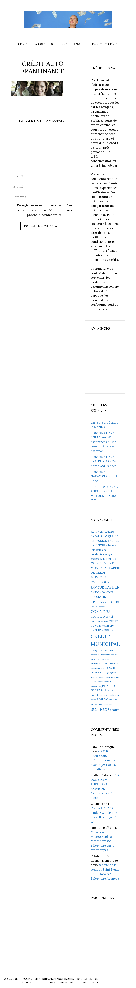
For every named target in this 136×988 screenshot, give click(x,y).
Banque (79, 44)
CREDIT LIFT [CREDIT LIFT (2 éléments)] (108, 626)
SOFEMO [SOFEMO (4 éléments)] (102, 699)
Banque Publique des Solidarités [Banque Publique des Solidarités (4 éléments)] (104, 550)
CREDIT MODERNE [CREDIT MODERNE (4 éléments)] (103, 630)
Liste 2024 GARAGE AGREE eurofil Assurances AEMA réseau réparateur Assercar (105, 442)
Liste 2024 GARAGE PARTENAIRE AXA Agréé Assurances (105, 461)
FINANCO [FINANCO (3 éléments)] (96, 663)
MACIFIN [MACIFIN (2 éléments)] (108, 681)
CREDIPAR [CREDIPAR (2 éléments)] (103, 621)
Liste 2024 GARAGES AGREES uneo (104, 476)
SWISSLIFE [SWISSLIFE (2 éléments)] (114, 710)
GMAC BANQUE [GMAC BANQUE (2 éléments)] (112, 677)
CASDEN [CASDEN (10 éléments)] (112, 587)
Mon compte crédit (64, 982)
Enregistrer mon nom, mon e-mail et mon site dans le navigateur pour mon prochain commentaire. (44, 210)
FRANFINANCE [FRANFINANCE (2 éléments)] (97, 668)
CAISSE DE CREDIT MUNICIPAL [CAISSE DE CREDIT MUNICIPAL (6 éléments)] (105, 572)
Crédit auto (90, 982)
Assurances (44, 44)
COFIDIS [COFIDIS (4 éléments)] (113, 602)
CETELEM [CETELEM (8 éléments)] (99, 602)
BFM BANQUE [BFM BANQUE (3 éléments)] (108, 558)
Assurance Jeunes (61, 978)
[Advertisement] (113, 365)
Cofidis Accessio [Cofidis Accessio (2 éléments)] (98, 607)
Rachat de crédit (105, 44)
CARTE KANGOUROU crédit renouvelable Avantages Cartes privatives (105, 760)
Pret (63, 44)
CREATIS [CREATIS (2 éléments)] (95, 621)
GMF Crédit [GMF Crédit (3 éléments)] (97, 681)
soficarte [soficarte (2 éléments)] (108, 704)
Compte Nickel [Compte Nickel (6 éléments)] (102, 616)
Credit (23, 44)
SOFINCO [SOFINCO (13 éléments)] (100, 709)
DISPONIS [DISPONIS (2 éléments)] (100, 659)
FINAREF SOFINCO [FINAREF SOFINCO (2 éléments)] (110, 664)
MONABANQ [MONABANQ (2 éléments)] (96, 686)
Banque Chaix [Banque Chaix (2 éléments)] (97, 532)
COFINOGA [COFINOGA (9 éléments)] (101, 611)
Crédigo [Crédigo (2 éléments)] (94, 650)
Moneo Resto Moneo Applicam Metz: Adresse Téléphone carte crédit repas (102, 841)
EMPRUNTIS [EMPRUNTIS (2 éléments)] (110, 659)
